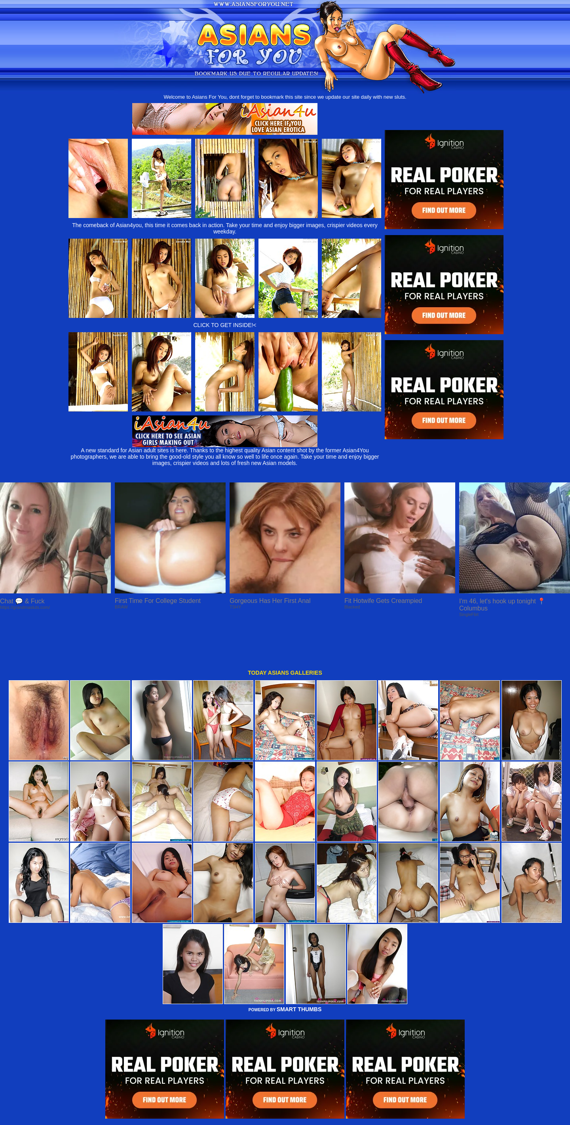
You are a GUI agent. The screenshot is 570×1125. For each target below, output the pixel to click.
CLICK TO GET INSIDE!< (224, 325)
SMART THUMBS (299, 969)
